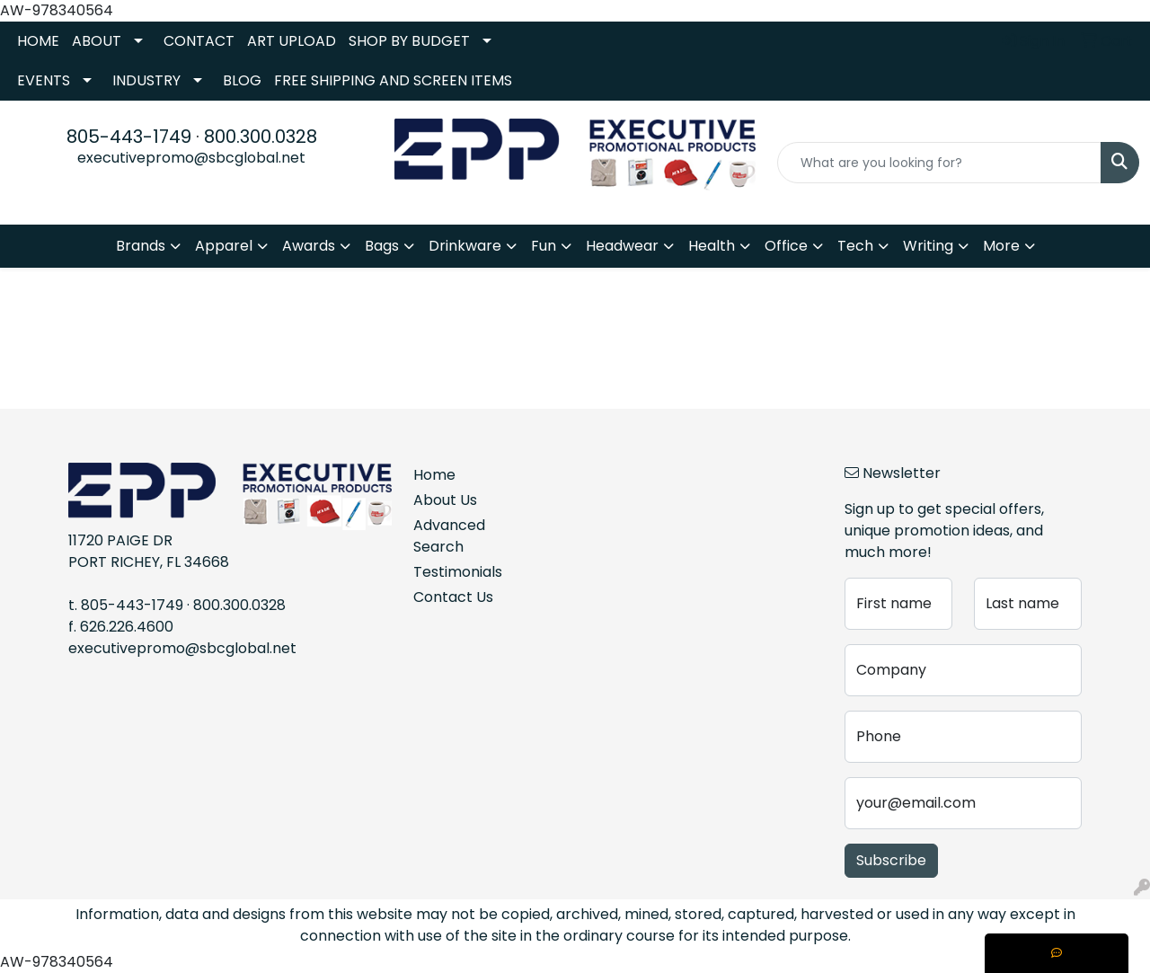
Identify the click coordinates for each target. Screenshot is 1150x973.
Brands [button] (140, 245)
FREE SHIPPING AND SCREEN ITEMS (393, 80)
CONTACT (199, 41)
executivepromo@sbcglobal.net (191, 157)
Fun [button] (543, 245)
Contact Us (453, 597)
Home (434, 474)
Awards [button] (308, 245)
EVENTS (43, 80)
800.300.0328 (260, 136)
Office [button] (786, 245)
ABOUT (96, 41)
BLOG (242, 80)
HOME (38, 41)
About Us (445, 500)
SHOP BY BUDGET (409, 41)
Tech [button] (855, 245)
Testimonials (456, 572)
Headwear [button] (622, 245)
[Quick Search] (939, 162)
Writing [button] (928, 245)
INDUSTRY (146, 80)
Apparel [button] (223, 245)
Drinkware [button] (465, 245)
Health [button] (711, 245)
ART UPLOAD (291, 41)
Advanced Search (449, 536)
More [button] (1001, 245)
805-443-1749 (128, 136)
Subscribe (891, 860)
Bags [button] (382, 245)
